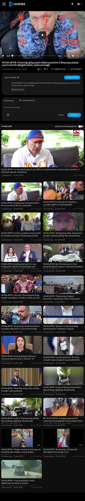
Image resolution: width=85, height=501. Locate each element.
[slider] (34, 55)
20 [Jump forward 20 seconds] (69, 55)
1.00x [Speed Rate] (65, 56)
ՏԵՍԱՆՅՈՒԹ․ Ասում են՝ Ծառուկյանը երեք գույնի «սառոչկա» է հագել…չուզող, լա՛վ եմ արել (20, 298)
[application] (42, 35)
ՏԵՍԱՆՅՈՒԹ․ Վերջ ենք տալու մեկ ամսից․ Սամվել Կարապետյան (20, 389)
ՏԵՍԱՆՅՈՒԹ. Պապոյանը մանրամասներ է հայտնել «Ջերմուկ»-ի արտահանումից (20, 327)
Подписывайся (72, 77)
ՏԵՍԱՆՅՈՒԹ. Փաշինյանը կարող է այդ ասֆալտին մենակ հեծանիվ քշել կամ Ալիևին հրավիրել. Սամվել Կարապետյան (20, 266)
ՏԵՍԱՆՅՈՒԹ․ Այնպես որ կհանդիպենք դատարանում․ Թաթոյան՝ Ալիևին (60, 327)
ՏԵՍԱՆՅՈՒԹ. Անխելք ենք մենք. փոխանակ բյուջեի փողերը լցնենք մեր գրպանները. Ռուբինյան (62, 235)
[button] (79, 4)
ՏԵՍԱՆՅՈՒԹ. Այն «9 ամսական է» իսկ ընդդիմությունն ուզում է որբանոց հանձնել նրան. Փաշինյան (63, 266)
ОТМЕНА (61, 115)
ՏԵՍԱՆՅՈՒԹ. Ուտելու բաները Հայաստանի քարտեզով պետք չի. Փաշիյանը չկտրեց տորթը (21, 235)
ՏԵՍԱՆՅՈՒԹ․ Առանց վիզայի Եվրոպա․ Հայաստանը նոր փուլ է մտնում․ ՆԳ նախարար (18, 359)
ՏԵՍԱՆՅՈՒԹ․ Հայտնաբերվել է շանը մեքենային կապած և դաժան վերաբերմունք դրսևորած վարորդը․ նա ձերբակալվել (19, 484)
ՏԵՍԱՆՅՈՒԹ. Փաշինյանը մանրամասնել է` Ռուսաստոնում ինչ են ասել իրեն (20, 204)
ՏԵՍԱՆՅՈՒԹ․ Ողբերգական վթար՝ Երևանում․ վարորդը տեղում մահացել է (61, 297)
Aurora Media (12, 77)
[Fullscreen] (81, 56)
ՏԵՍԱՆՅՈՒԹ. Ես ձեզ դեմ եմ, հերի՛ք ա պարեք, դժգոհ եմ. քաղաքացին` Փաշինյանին (60, 204)
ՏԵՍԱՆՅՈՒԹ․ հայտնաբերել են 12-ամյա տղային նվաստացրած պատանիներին (61, 358)
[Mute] (73, 56)
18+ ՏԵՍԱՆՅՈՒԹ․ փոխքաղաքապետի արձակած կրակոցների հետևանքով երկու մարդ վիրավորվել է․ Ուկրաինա (63, 421)
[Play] (3, 56)
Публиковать (74, 115)
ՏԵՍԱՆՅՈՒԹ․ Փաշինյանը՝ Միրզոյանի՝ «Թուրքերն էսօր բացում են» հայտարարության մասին (60, 452)
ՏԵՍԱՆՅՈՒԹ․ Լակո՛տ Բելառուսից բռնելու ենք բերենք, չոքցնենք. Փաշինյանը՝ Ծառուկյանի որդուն (62, 390)
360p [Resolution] (77, 56)
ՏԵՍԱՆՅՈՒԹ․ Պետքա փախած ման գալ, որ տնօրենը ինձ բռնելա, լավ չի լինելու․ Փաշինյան (21, 452)
